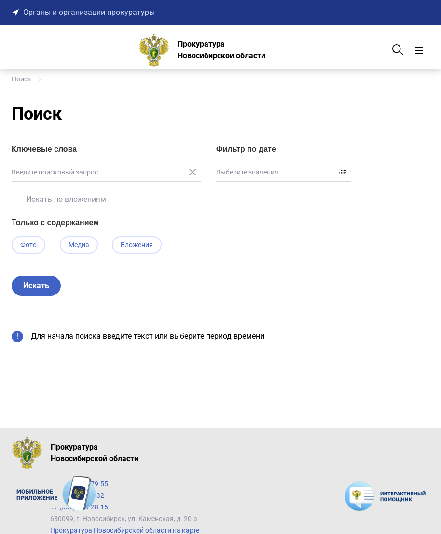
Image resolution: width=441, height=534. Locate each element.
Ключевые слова (44, 149)
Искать (36, 286)
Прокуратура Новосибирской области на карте (124, 530)
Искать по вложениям (66, 199)
